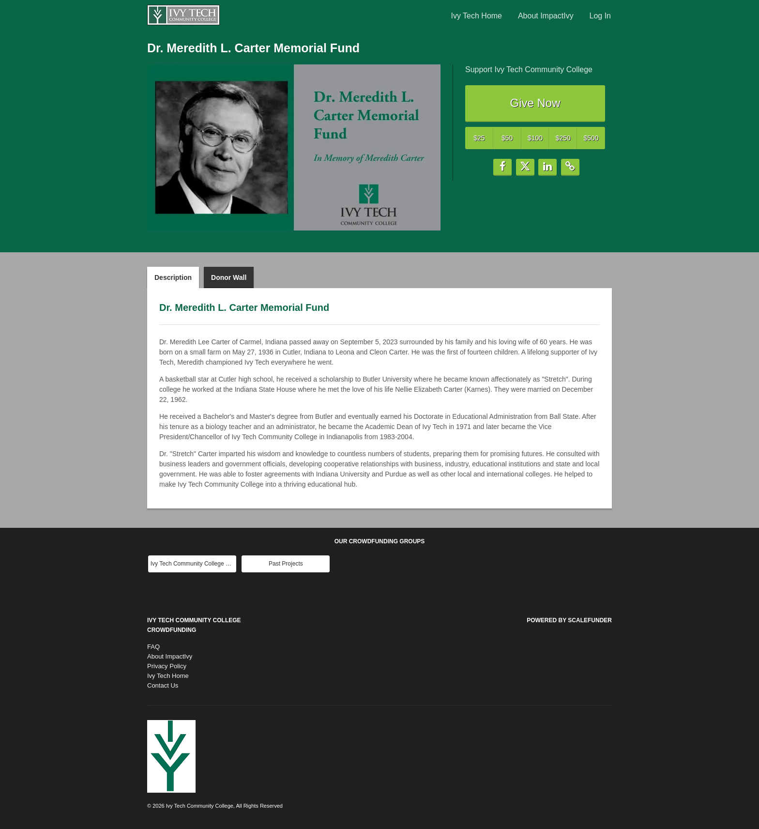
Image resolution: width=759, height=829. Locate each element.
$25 (479, 138)
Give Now (535, 102)
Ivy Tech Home (476, 16)
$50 (507, 138)
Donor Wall (228, 277)
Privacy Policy (166, 666)
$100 (535, 138)
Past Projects (286, 563)
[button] (502, 167)
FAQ (153, 646)
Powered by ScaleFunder (569, 620)
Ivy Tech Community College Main (193, 563)
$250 (563, 138)
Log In (600, 16)
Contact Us (162, 685)
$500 (591, 138)
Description (173, 277)
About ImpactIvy (546, 16)
